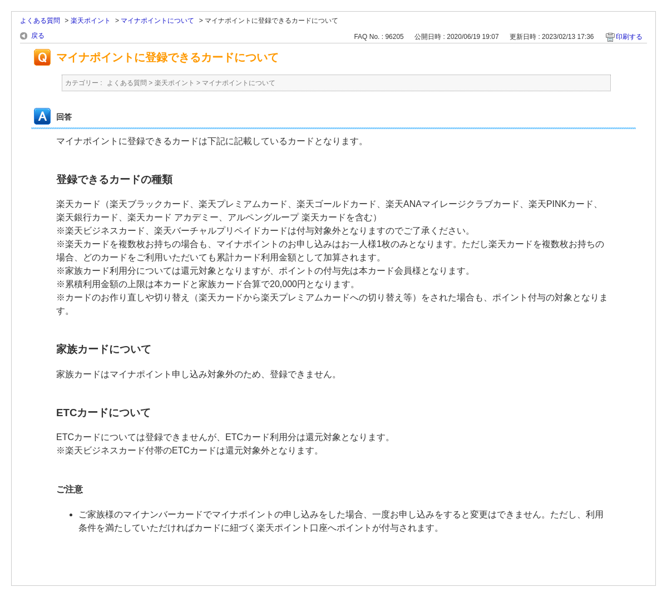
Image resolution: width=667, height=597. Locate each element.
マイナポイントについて (157, 20)
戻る (38, 36)
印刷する (629, 37)
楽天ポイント (91, 20)
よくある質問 (40, 20)
